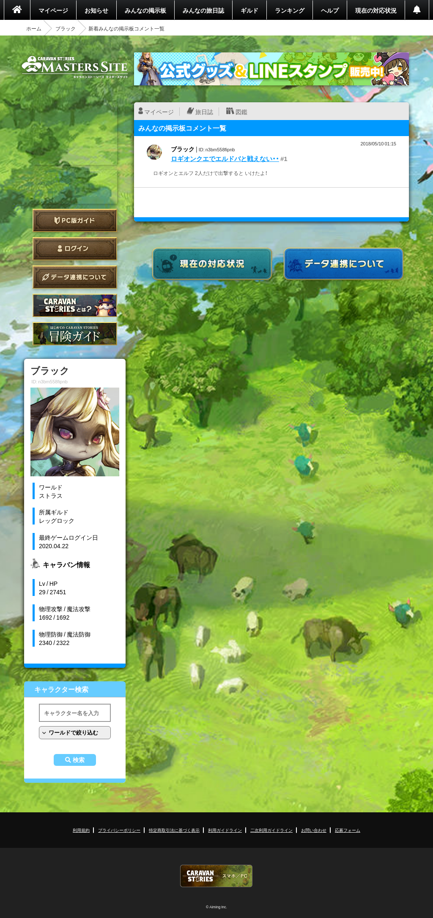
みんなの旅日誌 (203, 10)
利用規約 (81, 830)
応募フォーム (347, 830)
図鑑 (241, 111)
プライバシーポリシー (119, 830)
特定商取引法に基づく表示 (174, 830)
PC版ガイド (75, 220)
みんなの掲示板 (145, 10)
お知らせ (96, 10)
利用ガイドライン (225, 830)
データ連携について (75, 277)
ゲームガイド (75, 333)
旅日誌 (204, 111)
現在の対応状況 (376, 10)
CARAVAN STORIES (216, 876)
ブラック (65, 28)
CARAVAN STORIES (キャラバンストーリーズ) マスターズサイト (75, 67)
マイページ (53, 10)
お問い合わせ (313, 830)
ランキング (289, 10)
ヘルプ (330, 10)
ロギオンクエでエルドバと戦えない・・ (225, 158)
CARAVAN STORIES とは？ (75, 305)
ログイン (75, 248)
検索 (79, 760)
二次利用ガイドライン (271, 830)
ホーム (33, 28)
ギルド (249, 10)
